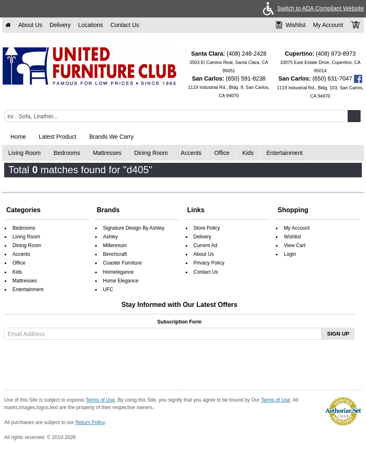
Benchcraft (115, 254)
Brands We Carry (111, 136)
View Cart (294, 245)
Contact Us (125, 25)
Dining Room (151, 153)
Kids (247, 153)
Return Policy (89, 422)
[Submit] (354, 116)
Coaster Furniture (122, 263)
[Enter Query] (176, 116)
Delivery (60, 25)
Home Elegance (120, 281)
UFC (108, 289)
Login (290, 254)
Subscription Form (179, 322)
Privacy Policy (209, 263)
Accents (191, 153)
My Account (328, 25)
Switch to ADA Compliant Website (312, 8)
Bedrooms (67, 153)
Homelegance (118, 272)
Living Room (24, 153)
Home (18, 136)
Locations (90, 25)
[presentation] (69, 363)
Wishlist (291, 25)
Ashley (110, 237)
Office (221, 153)
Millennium (115, 245)
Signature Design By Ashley (134, 228)
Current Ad (205, 245)
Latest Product (57, 136)
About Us (30, 25)
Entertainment (284, 153)
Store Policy (207, 228)
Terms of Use (100, 400)
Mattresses (107, 153)
